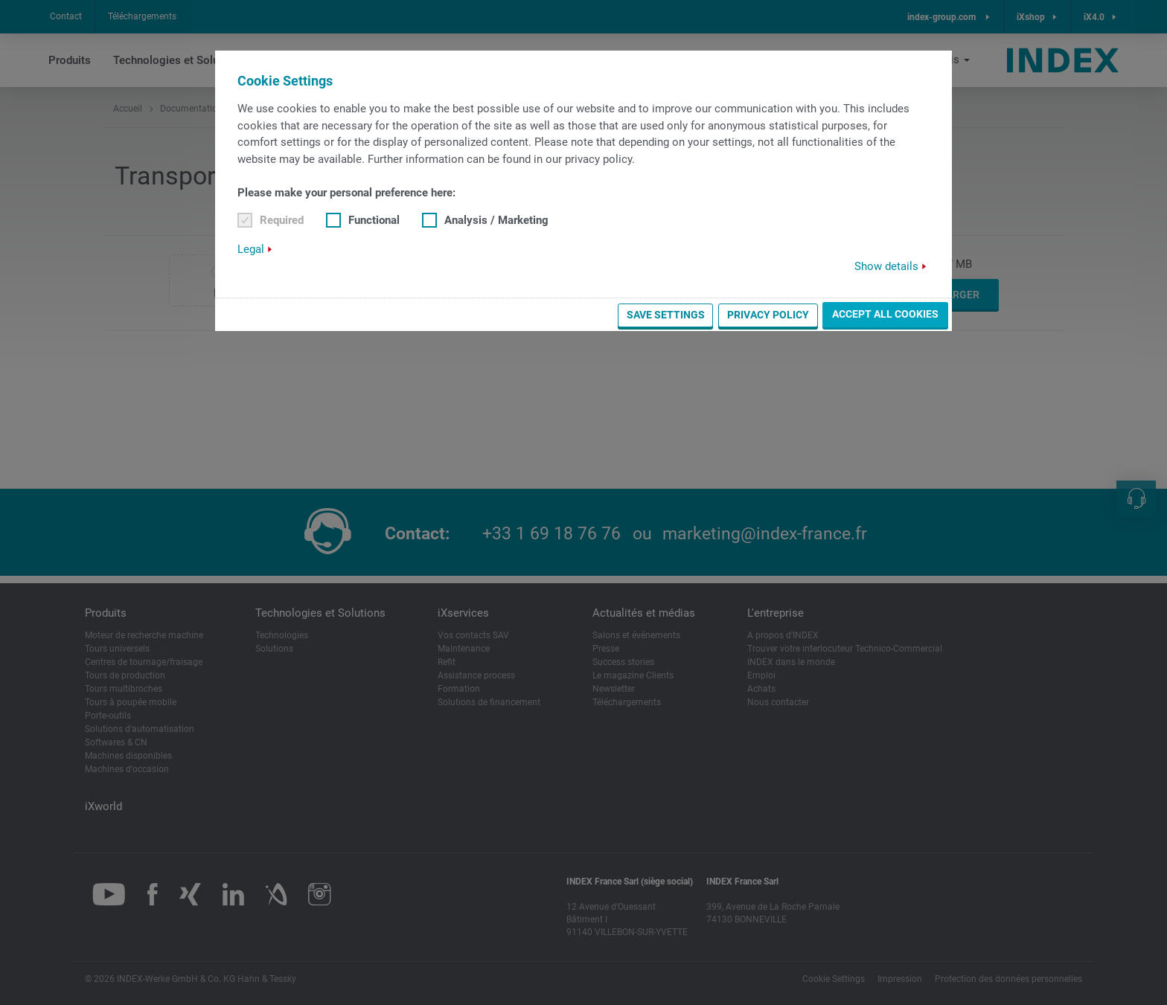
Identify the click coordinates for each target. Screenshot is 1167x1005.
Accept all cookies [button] (885, 314)
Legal (250, 249)
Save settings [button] (666, 315)
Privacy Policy (768, 315)
